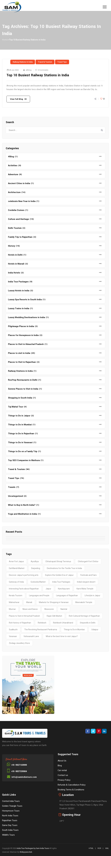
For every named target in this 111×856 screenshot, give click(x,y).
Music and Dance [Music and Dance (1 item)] (30, 609)
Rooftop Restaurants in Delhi (22, 380)
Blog (60, 765)
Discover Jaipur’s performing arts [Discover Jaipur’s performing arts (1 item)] (23, 575)
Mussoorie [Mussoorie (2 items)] (49, 609)
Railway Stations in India (23, 62)
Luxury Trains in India (18, 308)
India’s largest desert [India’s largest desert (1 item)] (86, 582)
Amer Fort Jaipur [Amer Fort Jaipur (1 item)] (16, 561)
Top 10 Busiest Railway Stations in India (38, 75)
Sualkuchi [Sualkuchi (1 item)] (13, 629)
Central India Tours (11, 801)
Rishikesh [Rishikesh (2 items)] (42, 623)
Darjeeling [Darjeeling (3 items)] (35, 568)
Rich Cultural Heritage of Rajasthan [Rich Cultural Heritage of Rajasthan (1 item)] (84, 616)
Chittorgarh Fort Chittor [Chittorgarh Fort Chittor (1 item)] (88, 561)
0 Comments (43, 70)
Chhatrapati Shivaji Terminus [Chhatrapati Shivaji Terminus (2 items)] (58, 561)
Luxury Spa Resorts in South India (25, 299)
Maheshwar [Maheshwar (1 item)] (14, 602)
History (11, 245)
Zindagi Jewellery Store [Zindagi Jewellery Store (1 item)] (19, 643)
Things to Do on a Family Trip (22, 451)
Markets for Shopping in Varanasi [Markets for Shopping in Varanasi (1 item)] (54, 602)
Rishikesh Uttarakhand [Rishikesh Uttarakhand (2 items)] (63, 623)
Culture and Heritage (18, 219)
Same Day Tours (9, 825)
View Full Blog (16, 99)
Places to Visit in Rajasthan (22, 362)
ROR (99, 848)
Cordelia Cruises (16, 210)
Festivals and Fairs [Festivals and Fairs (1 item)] (88, 575)
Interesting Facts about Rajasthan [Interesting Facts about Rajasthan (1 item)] (24, 589)
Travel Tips (62, 62)
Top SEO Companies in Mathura (24, 460)
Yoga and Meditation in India (22, 514)
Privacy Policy (64, 780)
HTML (91, 848)
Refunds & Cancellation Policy (71, 785)
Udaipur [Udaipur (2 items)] (94, 629)
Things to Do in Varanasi (20, 442)
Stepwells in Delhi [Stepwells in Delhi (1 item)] (87, 623)
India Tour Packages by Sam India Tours (33, 848)
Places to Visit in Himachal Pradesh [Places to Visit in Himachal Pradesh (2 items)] (24, 616)
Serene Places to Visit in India (23, 388)
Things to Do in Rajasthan (21, 433)
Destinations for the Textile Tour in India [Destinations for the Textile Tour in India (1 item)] (64, 568)
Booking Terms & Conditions (71, 789)
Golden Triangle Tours (12, 806)
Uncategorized (15, 496)
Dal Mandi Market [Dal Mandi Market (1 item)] (16, 568)
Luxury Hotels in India (18, 290)
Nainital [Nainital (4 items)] (64, 609)
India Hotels (14, 272)
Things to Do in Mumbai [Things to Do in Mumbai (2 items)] (74, 629)
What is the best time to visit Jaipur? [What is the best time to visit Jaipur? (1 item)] (62, 636)
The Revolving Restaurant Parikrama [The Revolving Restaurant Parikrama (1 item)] (40, 629)
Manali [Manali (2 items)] (29, 602)
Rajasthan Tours (9, 820)
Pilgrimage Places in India (21, 326)
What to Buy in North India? (21, 505)
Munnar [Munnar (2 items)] (12, 609)
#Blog (11, 156)
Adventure (13, 174)
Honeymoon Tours (10, 810)
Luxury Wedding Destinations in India (26, 317)
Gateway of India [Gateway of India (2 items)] (16, 582)
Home (5, 40)
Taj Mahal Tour (15, 406)
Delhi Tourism (15, 228)
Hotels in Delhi (15, 254)
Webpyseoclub (26, 852)
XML (107, 848)
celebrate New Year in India (22, 201)
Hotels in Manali (16, 263)
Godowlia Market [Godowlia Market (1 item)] (38, 582)
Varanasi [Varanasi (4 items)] (13, 636)
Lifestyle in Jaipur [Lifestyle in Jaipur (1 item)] (92, 595)
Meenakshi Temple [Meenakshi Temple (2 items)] (83, 602)
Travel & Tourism (45, 62)
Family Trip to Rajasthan (20, 237)
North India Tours (10, 815)
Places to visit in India (19, 353)
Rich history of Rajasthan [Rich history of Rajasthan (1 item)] (20, 623)
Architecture (14, 192)
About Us (62, 760)
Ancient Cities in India (19, 183)
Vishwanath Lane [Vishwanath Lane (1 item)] (31, 636)
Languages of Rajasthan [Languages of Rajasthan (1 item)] (67, 595)
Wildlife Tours (8, 835)
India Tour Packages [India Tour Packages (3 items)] (61, 582)
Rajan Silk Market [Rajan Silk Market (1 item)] (54, 616)
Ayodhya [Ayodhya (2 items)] (35, 561)
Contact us (63, 775)
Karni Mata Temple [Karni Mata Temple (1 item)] (85, 589)
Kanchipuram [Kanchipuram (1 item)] (64, 589)
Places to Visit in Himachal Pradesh (26, 344)
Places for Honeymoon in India (23, 335)
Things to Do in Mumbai (20, 424)
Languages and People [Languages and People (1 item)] (39, 595)
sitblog (28, 70)
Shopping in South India (20, 397)
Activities (12, 165)
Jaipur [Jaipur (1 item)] (48, 589)
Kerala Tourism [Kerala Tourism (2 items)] (15, 595)
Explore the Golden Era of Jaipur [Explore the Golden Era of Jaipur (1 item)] (59, 575)
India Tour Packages (18, 281)
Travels (11, 487)
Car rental (62, 770)
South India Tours (10, 830)
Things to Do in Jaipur (19, 415)
